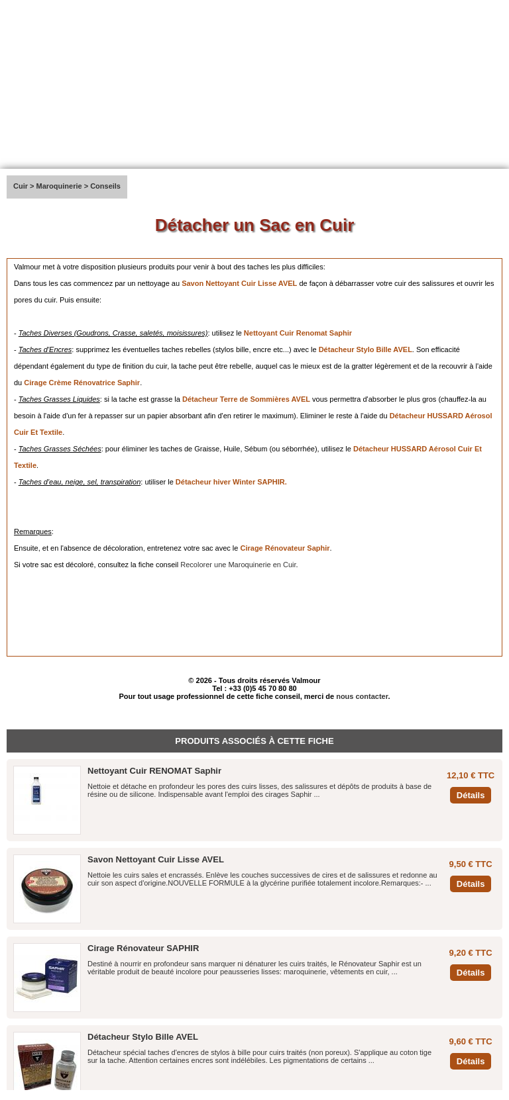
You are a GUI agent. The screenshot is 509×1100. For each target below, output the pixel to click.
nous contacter (362, 696)
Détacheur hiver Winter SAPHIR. (231, 482)
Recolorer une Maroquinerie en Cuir (238, 565)
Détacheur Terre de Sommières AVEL (246, 399)
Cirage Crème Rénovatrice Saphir (82, 383)
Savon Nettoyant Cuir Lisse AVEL (239, 283)
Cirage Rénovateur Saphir (284, 548)
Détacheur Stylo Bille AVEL (365, 349)
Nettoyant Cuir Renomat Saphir (298, 333)
